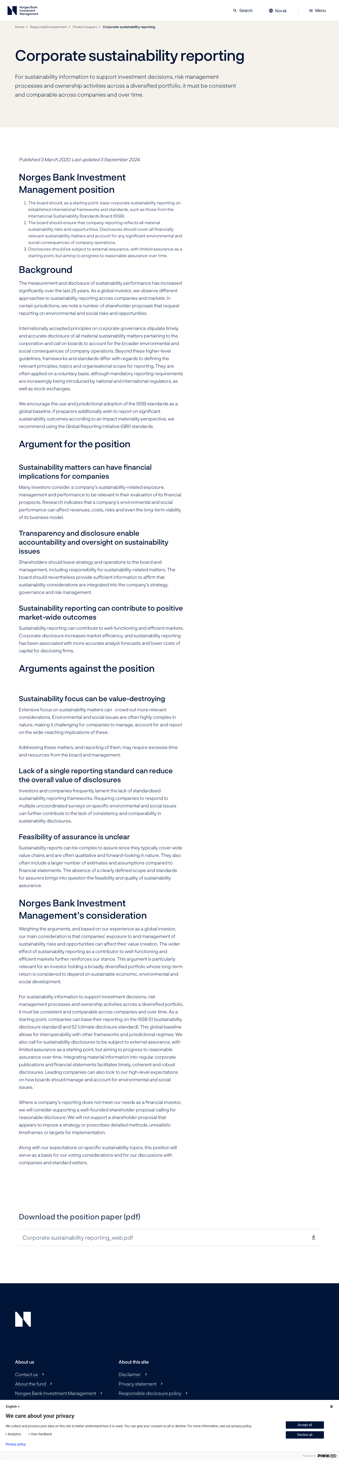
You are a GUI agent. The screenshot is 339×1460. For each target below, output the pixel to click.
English (13, 1406)
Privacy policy (16, 1444)
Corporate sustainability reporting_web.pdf (78, 1237)
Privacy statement (138, 1383)
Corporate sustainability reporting (129, 27)
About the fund (30, 1383)
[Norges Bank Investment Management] (23, 11)
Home (19, 27)
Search (243, 10)
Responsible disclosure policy (150, 1393)
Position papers (85, 27)
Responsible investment (48, 27)
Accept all (305, 1425)
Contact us (26, 1374)
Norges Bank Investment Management (55, 1393)
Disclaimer (130, 1374)
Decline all (304, 1435)
